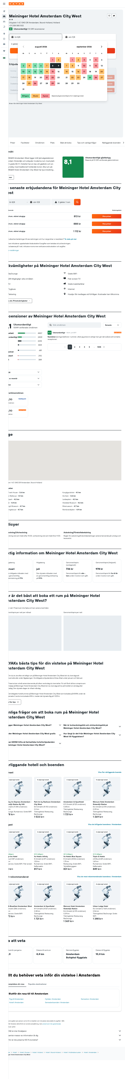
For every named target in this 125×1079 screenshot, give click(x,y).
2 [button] (58, 60)
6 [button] (41, 65)
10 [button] (23, 71)
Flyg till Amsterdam (25, 1018)
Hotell (23, 1071)
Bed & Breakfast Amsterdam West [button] (24, 923)
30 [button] (58, 83)
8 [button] (52, 65)
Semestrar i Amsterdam (93, 1018)
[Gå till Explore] (4, 33)
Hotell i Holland (46, 1071)
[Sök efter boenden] (4, 16)
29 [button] (53, 83)
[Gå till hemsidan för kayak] (16, 3)
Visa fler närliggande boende (109, 785)
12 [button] (35, 71)
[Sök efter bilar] (4, 21)
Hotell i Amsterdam (25, 1021)
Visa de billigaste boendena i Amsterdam (104, 840)
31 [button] (23, 89)
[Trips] (4, 50)
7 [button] (46, 65)
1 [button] (52, 60)
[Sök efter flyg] (4, 11)
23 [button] (58, 77)
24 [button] (23, 83)
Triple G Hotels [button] (101, 872)
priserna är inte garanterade (60, 1043)
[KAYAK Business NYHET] (4, 44)
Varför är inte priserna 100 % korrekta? (68, 1058)
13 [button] (41, 71)
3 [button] (23, 65)
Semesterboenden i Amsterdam (63, 1021)
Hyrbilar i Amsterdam (58, 1018)
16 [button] (58, 71)
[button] (4, 3)
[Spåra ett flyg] (4, 38)
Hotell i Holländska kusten (80, 1071)
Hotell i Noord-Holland (61, 1071)
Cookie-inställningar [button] (19, 250)
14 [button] (47, 71)
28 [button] (47, 83)
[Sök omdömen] (80, 328)
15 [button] (53, 71)
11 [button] (29, 71)
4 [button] (29, 65)
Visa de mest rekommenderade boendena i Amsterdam (99, 892)
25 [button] (29, 83)
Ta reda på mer (79, 239)
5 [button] (35, 65)
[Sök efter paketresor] (4, 26)
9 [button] (58, 65)
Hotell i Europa (33, 1071)
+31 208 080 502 (24, 25)
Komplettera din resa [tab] (24, 1003)
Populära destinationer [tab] (46, 1003)
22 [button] (53, 77)
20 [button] (41, 77)
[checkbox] (24, 404)
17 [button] (23, 77)
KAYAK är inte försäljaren (68, 1050)
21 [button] (47, 77)
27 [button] (41, 83)
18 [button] (29, 77)
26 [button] (35, 83)
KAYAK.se (15, 1071)
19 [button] (35, 77)
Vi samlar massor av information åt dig (68, 1054)
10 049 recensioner (45, 29)
